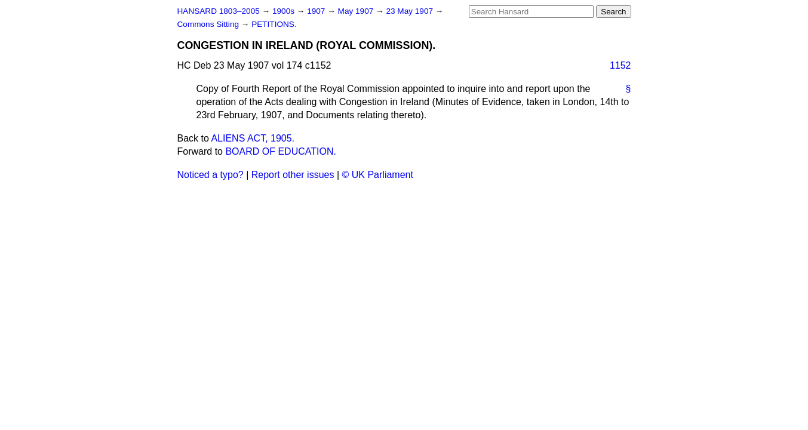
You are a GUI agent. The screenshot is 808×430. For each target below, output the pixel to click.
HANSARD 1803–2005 (218, 11)
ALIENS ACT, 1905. (252, 138)
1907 (317, 11)
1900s (284, 11)
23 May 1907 (410, 11)
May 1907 (357, 11)
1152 (620, 65)
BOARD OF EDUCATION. (280, 151)
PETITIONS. (274, 24)
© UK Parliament (377, 175)
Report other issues (292, 175)
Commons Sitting (209, 24)
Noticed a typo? (210, 175)
